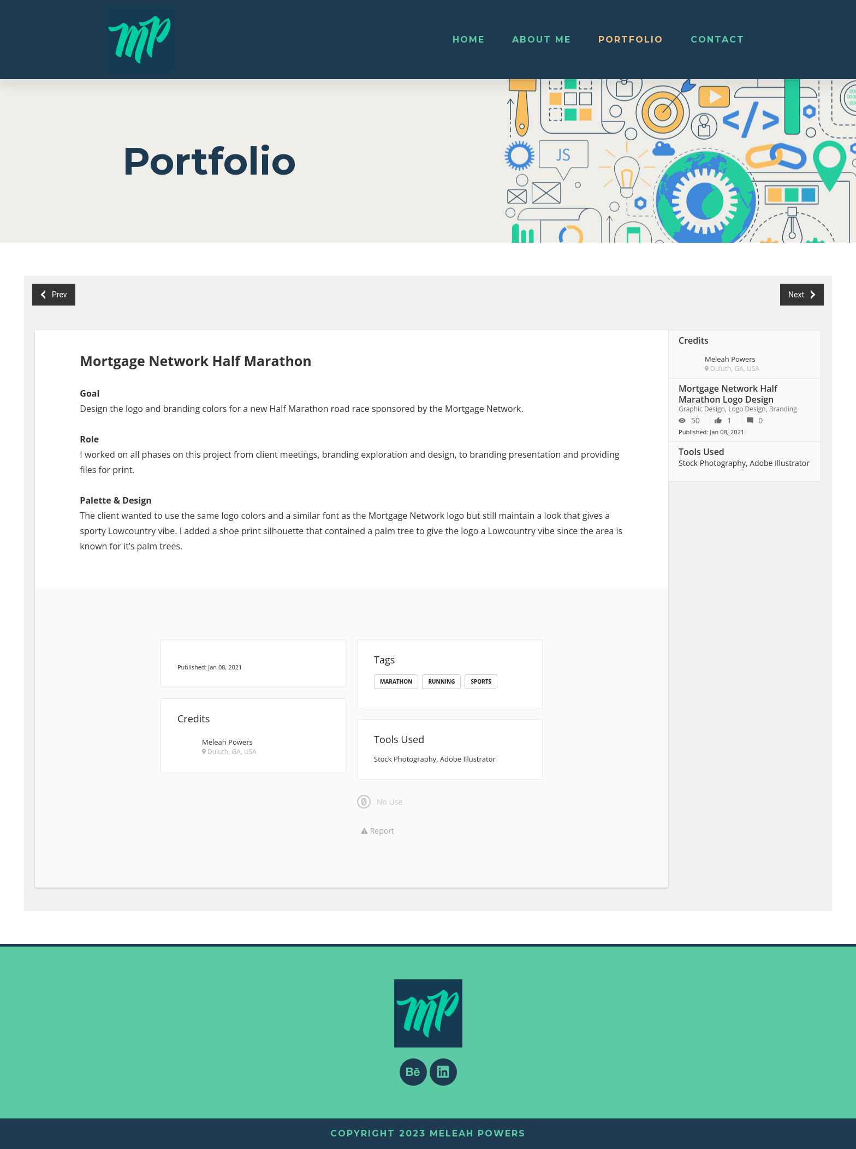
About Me (541, 39)
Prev (54, 295)
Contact (718, 39)
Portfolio (630, 39)
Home (469, 39)
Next (801, 295)
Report (377, 830)
